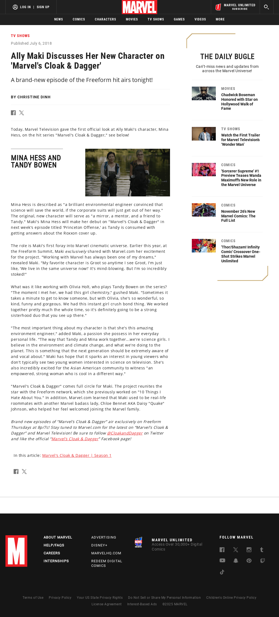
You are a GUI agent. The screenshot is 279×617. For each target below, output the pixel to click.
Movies (132, 19)
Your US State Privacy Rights (100, 598)
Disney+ (99, 545)
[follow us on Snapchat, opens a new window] (235, 561)
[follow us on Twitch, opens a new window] (262, 561)
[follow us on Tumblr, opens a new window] (261, 550)
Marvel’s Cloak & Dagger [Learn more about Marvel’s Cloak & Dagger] (75, 438)
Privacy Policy (60, 598)
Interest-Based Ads (142, 604)
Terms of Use (33, 598)
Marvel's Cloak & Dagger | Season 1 (77, 455)
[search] (267, 7)
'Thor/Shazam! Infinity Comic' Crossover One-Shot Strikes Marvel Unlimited (240, 254)
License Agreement (107, 604)
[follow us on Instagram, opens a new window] (249, 550)
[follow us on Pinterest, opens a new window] (249, 561)
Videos (200, 19)
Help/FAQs (54, 545)
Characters (105, 19)
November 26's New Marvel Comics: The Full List (238, 216)
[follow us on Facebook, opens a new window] (222, 550)
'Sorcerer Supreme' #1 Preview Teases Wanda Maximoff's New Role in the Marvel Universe (241, 178)
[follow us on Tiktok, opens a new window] (222, 573)
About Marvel (58, 537)
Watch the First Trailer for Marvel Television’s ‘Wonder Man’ (240, 140)
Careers (52, 553)
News (58, 19)
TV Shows (156, 19)
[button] (15, 114)
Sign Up (43, 7)
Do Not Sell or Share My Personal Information (164, 598)
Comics (79, 19)
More (220, 19)
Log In (25, 7)
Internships (56, 561)
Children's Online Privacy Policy (231, 598)
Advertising (103, 537)
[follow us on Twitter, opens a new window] (235, 550)
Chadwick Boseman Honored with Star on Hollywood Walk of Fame (239, 102)
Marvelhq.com (106, 553)
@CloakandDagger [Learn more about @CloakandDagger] (125, 433)
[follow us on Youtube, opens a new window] (222, 561)
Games (179, 19)
